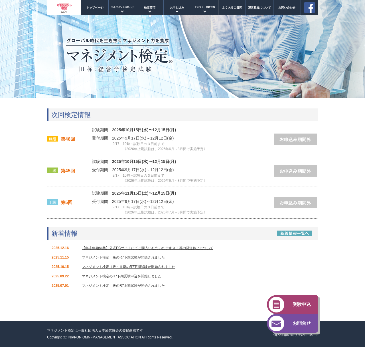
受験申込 (302, 304)
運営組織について (259, 7)
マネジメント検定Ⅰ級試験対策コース (204, 9)
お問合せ (302, 323)
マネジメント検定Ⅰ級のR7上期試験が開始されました (123, 286)
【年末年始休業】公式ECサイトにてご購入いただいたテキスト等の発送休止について (147, 248)
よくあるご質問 (232, 7)
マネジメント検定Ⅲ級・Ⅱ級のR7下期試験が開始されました (128, 267)
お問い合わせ (286, 7)
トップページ (95, 7)
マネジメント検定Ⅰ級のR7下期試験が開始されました (123, 257)
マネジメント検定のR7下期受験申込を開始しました (121, 276)
